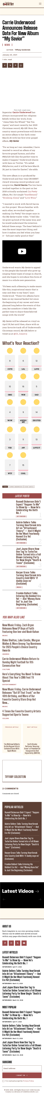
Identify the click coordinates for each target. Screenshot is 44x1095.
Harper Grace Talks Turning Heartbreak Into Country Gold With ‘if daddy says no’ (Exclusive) (28, 578)
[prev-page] (4, 899)
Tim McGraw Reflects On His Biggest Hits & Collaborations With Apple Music (12, 747)
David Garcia (29, 486)
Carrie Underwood (16, 486)
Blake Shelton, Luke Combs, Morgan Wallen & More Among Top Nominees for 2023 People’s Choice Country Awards (21, 645)
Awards (5, 654)
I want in (22, 1075)
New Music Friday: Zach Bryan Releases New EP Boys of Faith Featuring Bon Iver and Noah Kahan (20, 628)
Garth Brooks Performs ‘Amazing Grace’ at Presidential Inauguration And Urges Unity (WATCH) (32, 748)
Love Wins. (30, 197)
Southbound (31, 194)
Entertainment (9, 684)
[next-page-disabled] (40, 899)
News (7, 45)
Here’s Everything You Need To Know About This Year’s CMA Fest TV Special (21, 677)
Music (19, 587)
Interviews (21, 516)
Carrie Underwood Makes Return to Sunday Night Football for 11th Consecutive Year (20, 662)
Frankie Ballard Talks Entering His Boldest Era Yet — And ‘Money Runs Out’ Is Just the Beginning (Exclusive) (28, 599)
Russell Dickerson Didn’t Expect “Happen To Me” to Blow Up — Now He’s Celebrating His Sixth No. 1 (28, 507)
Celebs (5, 718)
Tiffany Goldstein (22, 50)
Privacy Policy (28, 1081)
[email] (22, 1068)
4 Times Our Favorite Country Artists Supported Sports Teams (21, 712)
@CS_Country (20, 333)
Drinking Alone (11, 197)
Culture (6, 669)
